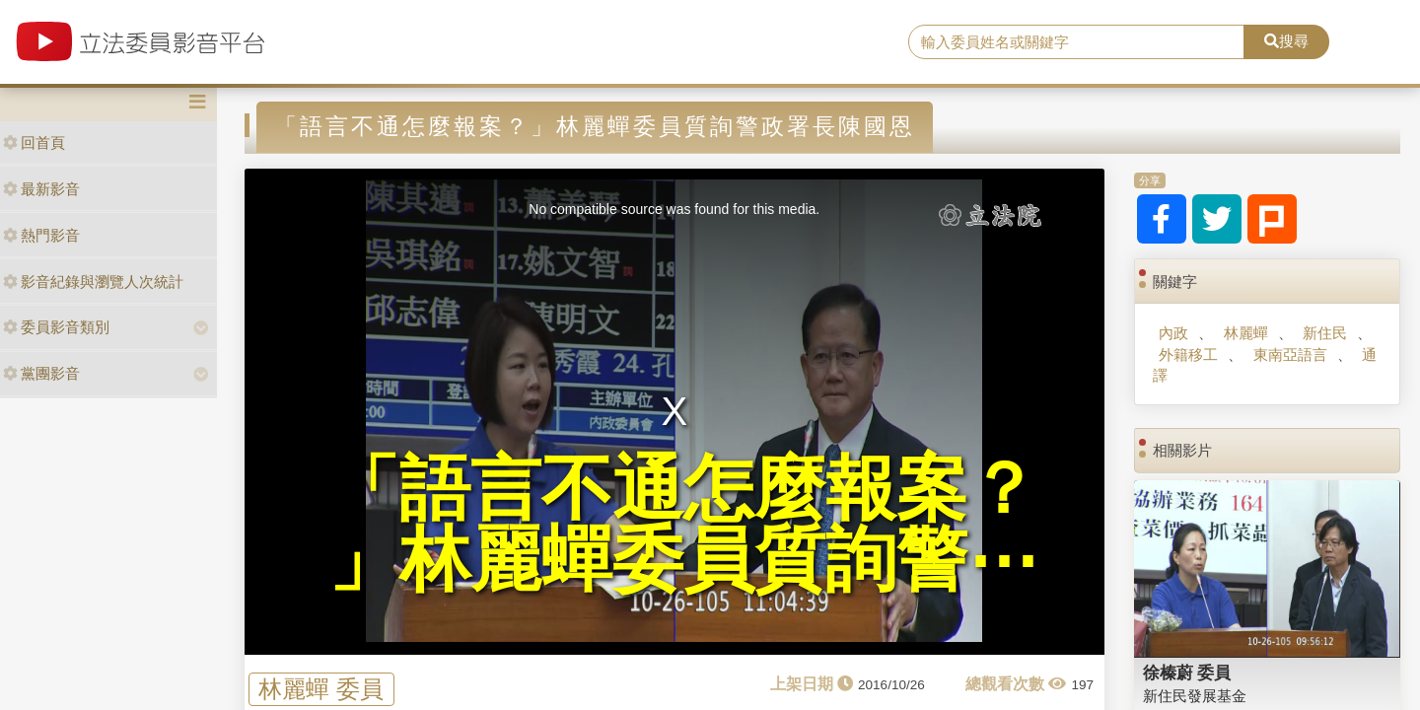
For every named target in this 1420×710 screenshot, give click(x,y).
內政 (1173, 332)
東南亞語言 (1290, 354)
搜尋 (1286, 41)
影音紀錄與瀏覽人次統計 (93, 281)
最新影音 (41, 188)
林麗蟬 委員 (321, 688)
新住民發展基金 (1194, 695)
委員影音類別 (56, 327)
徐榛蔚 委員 (1187, 672)
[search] (1076, 42)
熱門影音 (41, 235)
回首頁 (34, 142)
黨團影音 (41, 373)
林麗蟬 (1246, 332)
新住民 (1325, 332)
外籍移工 (1188, 354)
